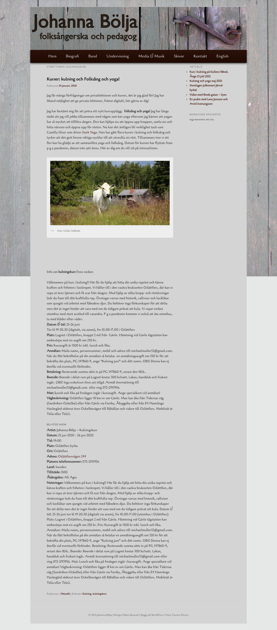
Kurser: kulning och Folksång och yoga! (83, 79)
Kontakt (200, 56)
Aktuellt (65, 593)
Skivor (179, 56)
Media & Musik (151, 56)
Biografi (72, 56)
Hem (52, 56)
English (222, 56)
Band (93, 56)
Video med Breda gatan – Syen (208, 95)
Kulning (86, 593)
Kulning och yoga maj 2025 (206, 81)
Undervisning (117, 56)
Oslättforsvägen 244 (72, 456)
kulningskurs (99, 593)
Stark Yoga (89, 132)
